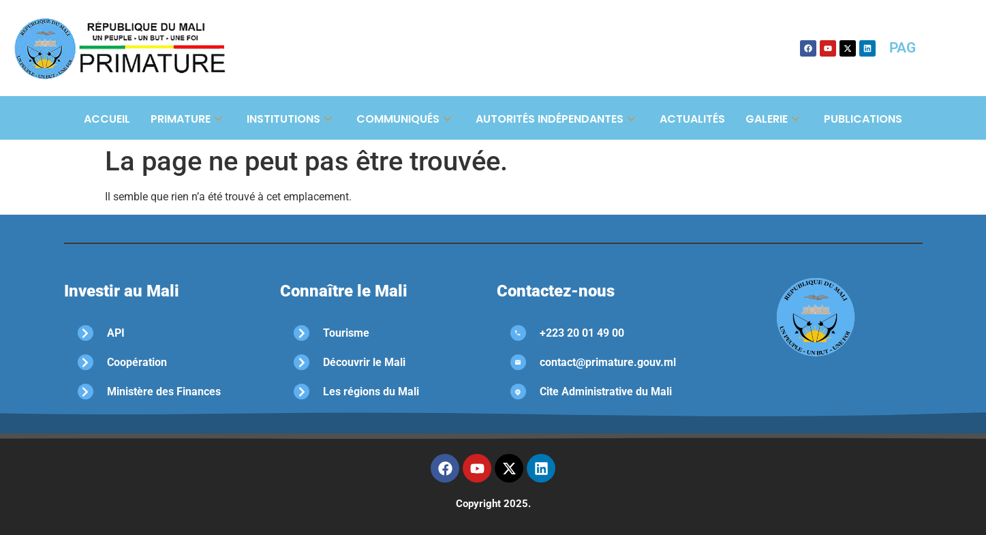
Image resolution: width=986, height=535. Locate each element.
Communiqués (403, 119)
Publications (863, 119)
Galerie (772, 119)
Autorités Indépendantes (555, 119)
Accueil (107, 119)
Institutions (289, 119)
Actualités (692, 119)
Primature (186, 119)
